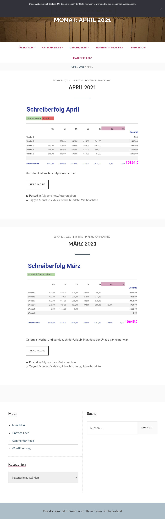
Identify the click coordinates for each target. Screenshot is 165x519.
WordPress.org (21, 448)
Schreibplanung (71, 366)
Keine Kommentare (99, 80)
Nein (68, 10)
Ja (55, 10)
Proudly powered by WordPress (63, 511)
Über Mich (26, 47)
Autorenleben (67, 195)
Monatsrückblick (49, 200)
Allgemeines (49, 195)
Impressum (138, 47)
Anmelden (18, 425)
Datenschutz (82, 57)
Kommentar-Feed (23, 440)
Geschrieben (78, 47)
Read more (39, 185)
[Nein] (161, 8)
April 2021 (82, 87)
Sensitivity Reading (109, 47)
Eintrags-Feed (20, 433)
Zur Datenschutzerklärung (95, 10)
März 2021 (82, 243)
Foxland (117, 511)
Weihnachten (89, 200)
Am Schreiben (51, 47)
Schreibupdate (70, 200)
